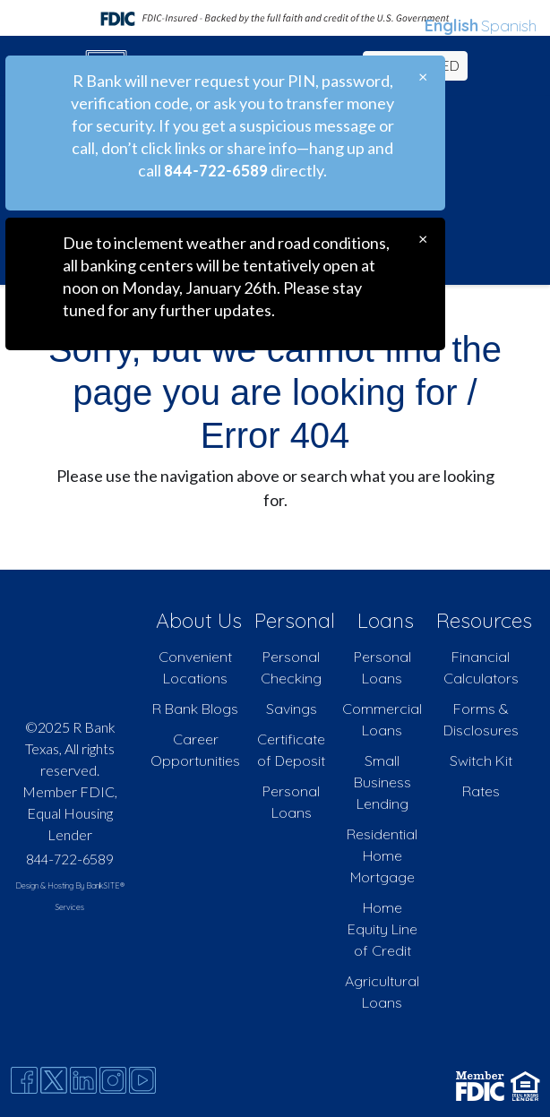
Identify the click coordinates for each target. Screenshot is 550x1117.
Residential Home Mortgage (382, 855)
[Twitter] (53, 1080)
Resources (484, 620)
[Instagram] (112, 1080)
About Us (199, 620)
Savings (291, 708)
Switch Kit (481, 760)
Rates (481, 791)
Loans (385, 620)
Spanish (509, 25)
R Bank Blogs (195, 708)
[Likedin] (83, 1080)
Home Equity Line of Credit (382, 928)
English (451, 25)
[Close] (422, 76)
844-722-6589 (70, 859)
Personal (294, 620)
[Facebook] (24, 1080)
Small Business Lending (382, 782)
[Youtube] (142, 1080)
